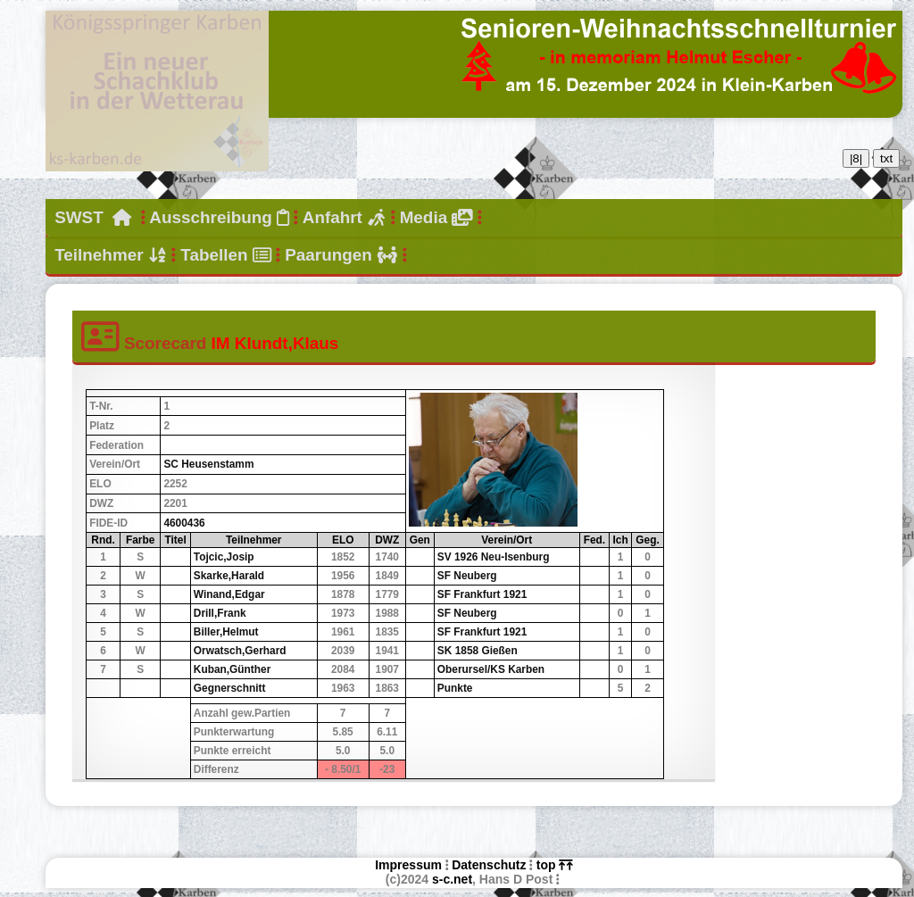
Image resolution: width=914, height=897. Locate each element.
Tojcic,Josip (224, 557)
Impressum (408, 865)
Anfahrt (344, 217)
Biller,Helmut (226, 632)
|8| (856, 158)
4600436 (183, 523)
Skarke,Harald (229, 575)
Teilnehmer (110, 254)
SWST (92, 217)
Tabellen (225, 254)
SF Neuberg (467, 575)
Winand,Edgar (229, 594)
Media (436, 217)
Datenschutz (489, 865)
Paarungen (341, 254)
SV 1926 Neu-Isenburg (493, 557)
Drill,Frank (220, 613)
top (554, 865)
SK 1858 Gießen (477, 650)
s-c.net (452, 879)
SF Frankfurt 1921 (482, 594)
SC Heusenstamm (208, 464)
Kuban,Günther (232, 669)
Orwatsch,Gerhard (240, 650)
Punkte (455, 688)
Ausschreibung (219, 217)
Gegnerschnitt (230, 688)
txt (886, 158)
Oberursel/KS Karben (490, 669)
